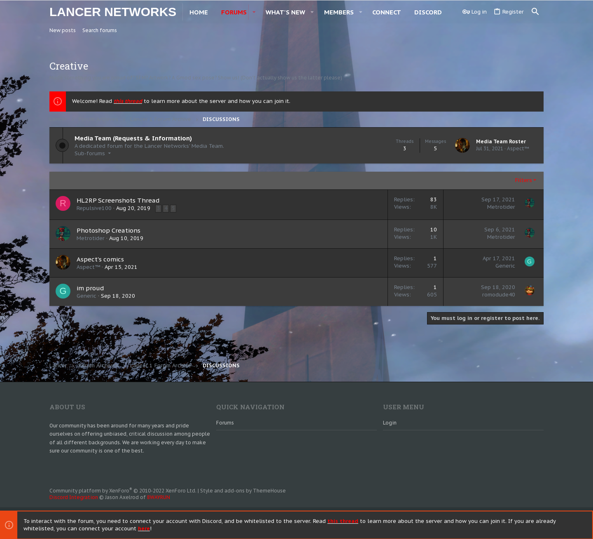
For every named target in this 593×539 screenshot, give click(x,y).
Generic (505, 265)
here (144, 528)
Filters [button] (523, 180)
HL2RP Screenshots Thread (118, 200)
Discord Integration (73, 497)
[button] (305, 11)
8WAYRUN (158, 497)
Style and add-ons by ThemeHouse (243, 491)
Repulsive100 (94, 208)
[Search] (535, 11)
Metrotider (501, 206)
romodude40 (498, 294)
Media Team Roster (501, 141)
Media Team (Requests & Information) (133, 138)
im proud (90, 288)
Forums (225, 423)
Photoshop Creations (108, 230)
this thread (128, 101)
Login (390, 423)
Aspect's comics (100, 259)
